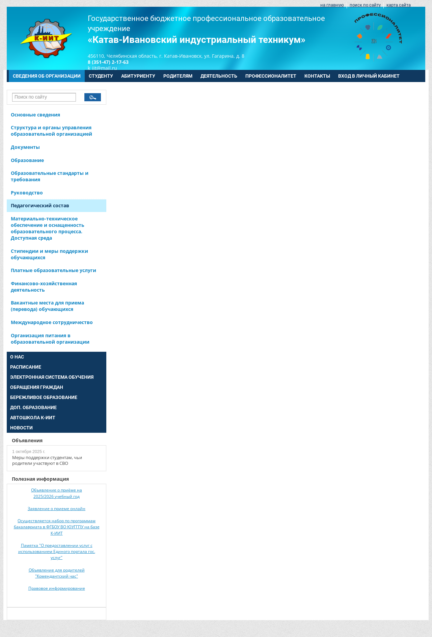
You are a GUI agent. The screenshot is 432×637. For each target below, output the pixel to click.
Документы (25, 147)
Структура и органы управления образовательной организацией (51, 130)
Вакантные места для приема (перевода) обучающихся (47, 305)
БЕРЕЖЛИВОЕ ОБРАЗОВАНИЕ (43, 397)
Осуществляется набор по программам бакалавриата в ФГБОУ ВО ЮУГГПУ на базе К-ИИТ (57, 527)
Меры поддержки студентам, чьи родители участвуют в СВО (47, 460)
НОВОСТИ (21, 427)
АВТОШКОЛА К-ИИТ (32, 417)
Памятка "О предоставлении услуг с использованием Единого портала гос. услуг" (56, 551)
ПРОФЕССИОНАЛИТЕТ (270, 76)
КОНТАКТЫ (317, 76)
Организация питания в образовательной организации (50, 338)
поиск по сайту (365, 4)
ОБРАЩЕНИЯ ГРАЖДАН (36, 387)
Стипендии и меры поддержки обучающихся (49, 254)
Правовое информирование (56, 588)
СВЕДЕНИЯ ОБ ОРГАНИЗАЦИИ (47, 76)
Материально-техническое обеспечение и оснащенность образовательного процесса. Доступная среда (47, 228)
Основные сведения (35, 114)
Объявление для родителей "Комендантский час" (57, 573)
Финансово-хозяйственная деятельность (44, 286)
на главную (332, 4)
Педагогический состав (40, 205)
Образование (27, 160)
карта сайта (398, 4)
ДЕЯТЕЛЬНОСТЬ (218, 76)
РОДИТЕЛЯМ (177, 76)
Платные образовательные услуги (53, 270)
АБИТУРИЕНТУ (138, 76)
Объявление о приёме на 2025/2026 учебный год (56, 493)
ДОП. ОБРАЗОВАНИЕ (33, 407)
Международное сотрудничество (52, 322)
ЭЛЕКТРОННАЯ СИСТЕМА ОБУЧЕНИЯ (51, 377)
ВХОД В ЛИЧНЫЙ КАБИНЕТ (369, 76)
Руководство (27, 192)
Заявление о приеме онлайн (56, 508)
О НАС (17, 357)
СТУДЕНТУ (101, 76)
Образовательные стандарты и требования (49, 176)
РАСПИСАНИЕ (25, 367)
